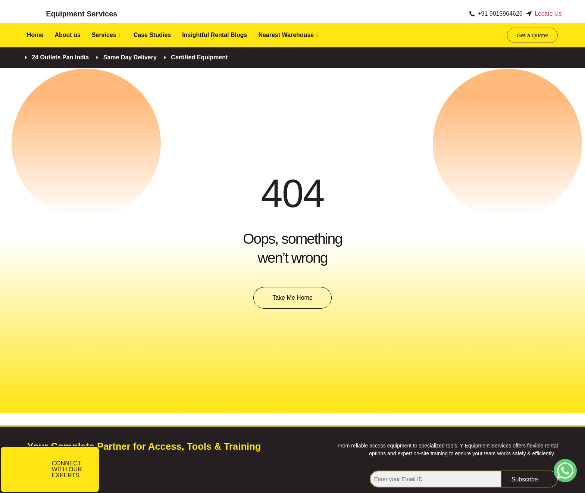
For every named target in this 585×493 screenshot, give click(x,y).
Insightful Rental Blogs (214, 35)
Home (35, 35)
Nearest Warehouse (287, 35)
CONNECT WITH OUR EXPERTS (67, 469)
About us (67, 35)
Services (106, 35)
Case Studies (152, 35)
